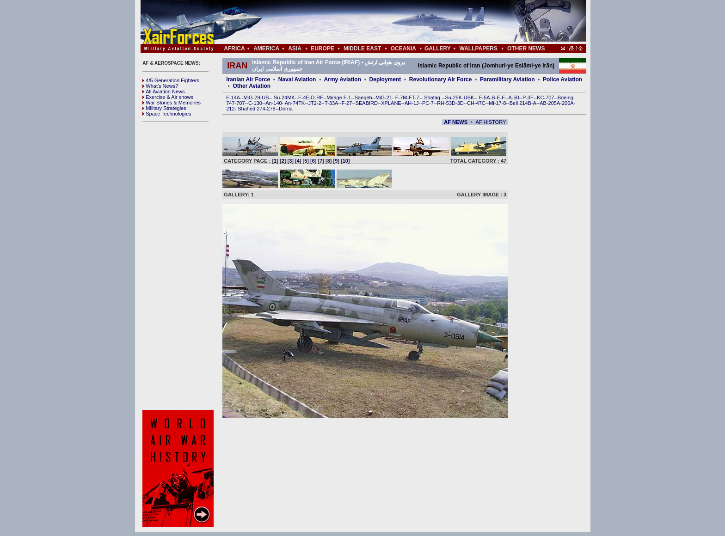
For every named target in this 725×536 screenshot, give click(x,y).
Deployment (385, 79)
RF (319, 97)
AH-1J (412, 103)
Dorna (286, 108)
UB (265, 97)
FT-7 (414, 97)
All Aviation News (163, 91)
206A (568, 103)
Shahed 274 (251, 108)
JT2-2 (314, 103)
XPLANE (391, 103)
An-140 (273, 103)
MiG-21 (383, 97)
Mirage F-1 (338, 97)
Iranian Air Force (248, 79)
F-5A (484, 97)
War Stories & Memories (171, 102)
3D (460, 103)
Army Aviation (342, 79)
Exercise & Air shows (167, 97)
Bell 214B (520, 103)
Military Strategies (164, 108)
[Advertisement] (391, 22)
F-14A (233, 97)
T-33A (331, 103)
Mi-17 (495, 103)
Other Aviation (251, 86)
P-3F (528, 97)
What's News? (160, 86)
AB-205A (550, 103)
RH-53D (446, 103)
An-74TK (295, 103)
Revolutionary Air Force (440, 79)
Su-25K (453, 97)
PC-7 (428, 103)
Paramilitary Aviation (507, 79)
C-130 (255, 103)
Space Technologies (166, 113)
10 (345, 161)
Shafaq (433, 97)
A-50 (513, 97)
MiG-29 (251, 97)
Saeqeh (363, 97)
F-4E (303, 97)
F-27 (347, 103)
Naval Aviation (297, 79)
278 (271, 108)
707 (240, 103)
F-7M (401, 97)
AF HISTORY (491, 122)
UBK (469, 97)
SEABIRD (367, 103)
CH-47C (476, 103)
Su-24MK (284, 97)
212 (230, 108)
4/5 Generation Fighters (171, 80)
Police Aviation (562, 79)
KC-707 (545, 97)
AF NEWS (455, 122)
